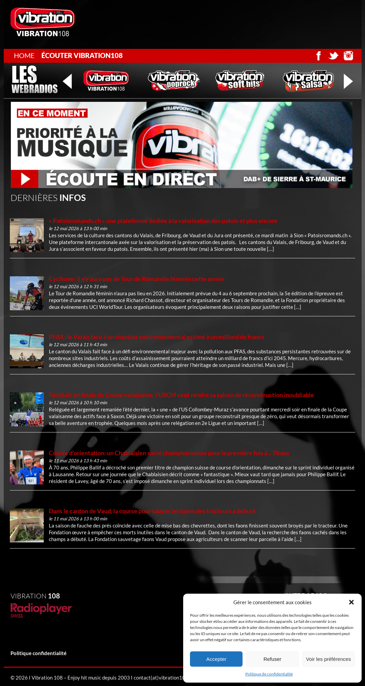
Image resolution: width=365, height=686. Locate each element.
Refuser (273, 659)
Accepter (216, 659)
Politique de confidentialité (269, 673)
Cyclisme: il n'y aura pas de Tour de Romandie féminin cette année (136, 278)
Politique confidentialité (38, 653)
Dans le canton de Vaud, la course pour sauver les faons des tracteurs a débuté (152, 511)
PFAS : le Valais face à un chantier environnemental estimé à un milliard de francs (156, 336)
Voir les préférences (328, 659)
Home (24, 55)
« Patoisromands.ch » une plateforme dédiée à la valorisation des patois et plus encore (163, 220)
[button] (351, 602)
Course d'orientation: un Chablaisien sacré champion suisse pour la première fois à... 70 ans (169, 453)
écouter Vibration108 (82, 55)
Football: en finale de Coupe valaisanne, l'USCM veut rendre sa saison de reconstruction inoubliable (181, 394)
